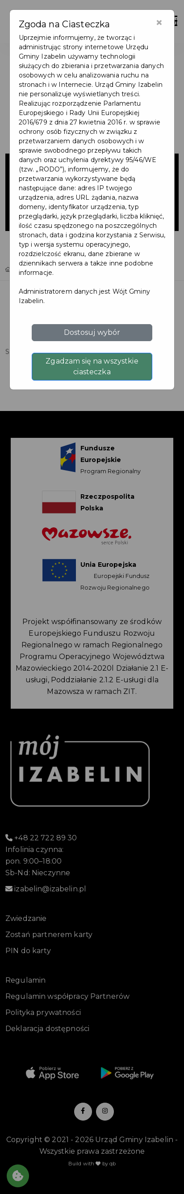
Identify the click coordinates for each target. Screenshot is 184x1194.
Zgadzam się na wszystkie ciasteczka (92, 366)
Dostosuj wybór (92, 332)
